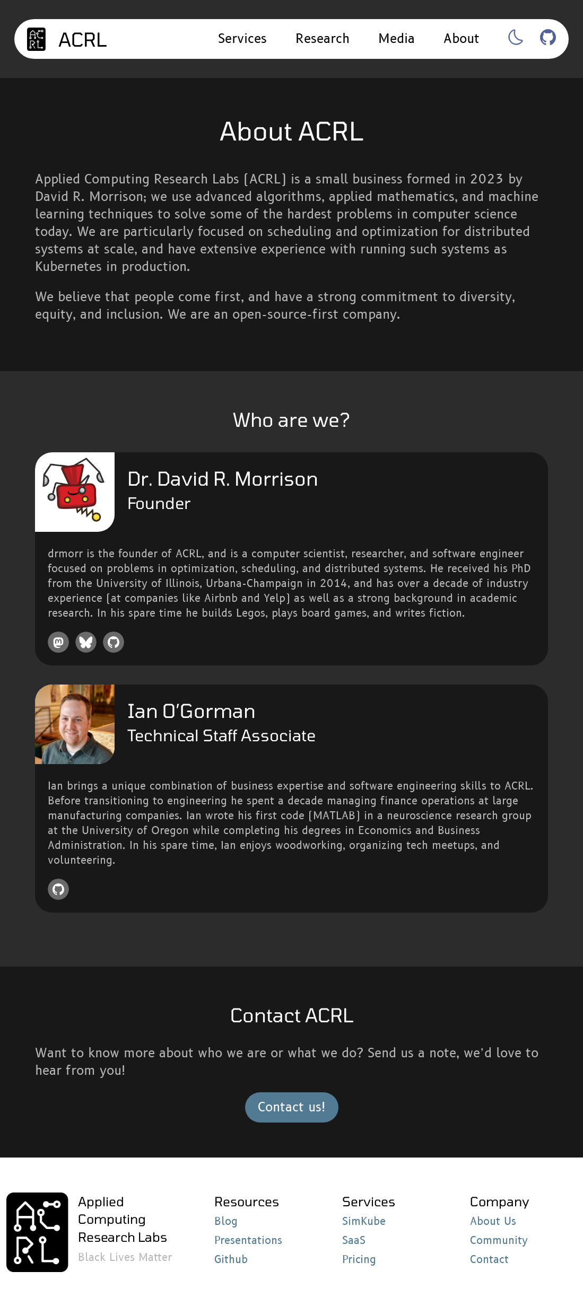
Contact (489, 1259)
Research (322, 39)
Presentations (248, 1240)
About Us (493, 1221)
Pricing (359, 1259)
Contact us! (292, 1107)
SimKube (364, 1221)
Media (396, 39)
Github (231, 1259)
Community (499, 1240)
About (461, 39)
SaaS (354, 1240)
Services (242, 39)
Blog (226, 1221)
